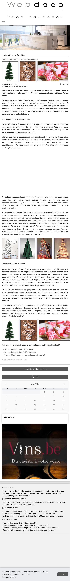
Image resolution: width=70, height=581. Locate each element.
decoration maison (10, 511)
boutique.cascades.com (11, 202)
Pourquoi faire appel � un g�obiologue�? (19, 523)
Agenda (35, 377)
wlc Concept (26, 502)
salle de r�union (48, 513)
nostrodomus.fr (8, 208)
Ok (63, 574)
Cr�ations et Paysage (56, 502)
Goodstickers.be (40, 502)
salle (49, 511)
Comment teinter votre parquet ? (15, 530)
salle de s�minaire (32, 513)
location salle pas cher (28, 516)
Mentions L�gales (35, 493)
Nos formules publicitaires (24, 491)
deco (25, 360)
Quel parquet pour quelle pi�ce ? (42, 530)
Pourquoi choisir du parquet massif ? (44, 528)
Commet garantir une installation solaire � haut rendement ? (26, 525)
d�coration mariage (37, 511)
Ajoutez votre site (43, 491)
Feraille (6, 504)
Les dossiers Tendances (19, 86)
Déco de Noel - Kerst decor (22, 349)
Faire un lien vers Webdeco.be (14, 493)
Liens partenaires (56, 516)
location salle (58, 511)
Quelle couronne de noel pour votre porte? (28, 355)
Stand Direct (15, 504)
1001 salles (43, 516)
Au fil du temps (28, 504)
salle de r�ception (10, 516)
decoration (19, 360)
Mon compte (7, 491)
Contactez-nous (58, 491)
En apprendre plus (9, 577)
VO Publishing (8, 496)
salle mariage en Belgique (13, 513)
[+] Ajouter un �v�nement (35, 369)
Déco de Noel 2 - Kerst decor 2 (23, 352)
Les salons (8, 417)
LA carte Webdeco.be (53, 493)
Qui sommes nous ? (23, 496)
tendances (11, 360)
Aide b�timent (8, 502)
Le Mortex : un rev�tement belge (15, 528)
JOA (18, 502)
